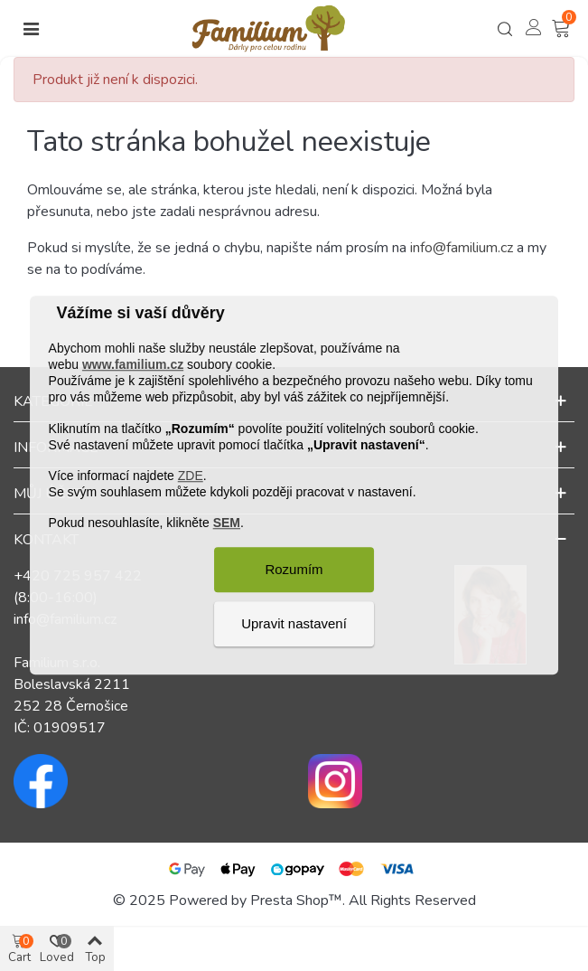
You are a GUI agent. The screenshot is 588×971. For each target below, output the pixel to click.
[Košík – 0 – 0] (562, 28)
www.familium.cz (132, 364)
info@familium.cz (461, 248)
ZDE (190, 475)
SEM (226, 523)
